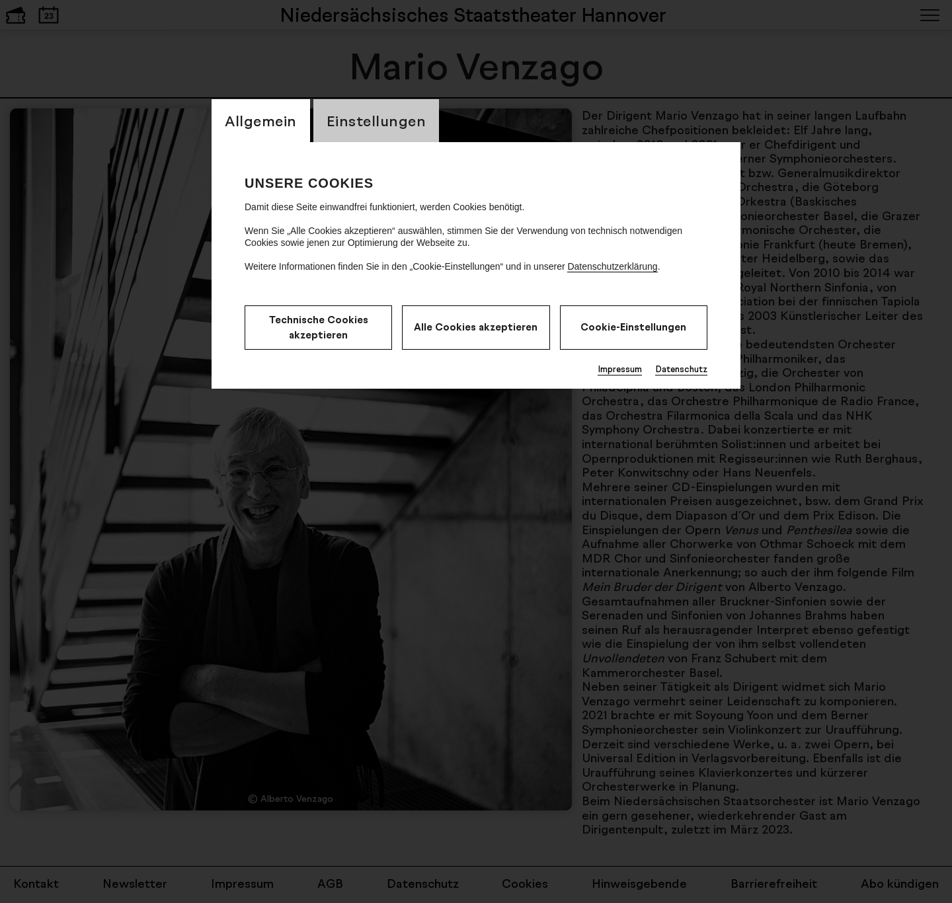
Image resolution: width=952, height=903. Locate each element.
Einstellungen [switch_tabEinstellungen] (376, 121)
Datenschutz (681, 369)
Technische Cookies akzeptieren (318, 327)
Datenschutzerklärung (612, 266)
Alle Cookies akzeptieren (475, 327)
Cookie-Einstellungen (633, 327)
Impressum (620, 369)
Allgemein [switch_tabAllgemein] (261, 121)
